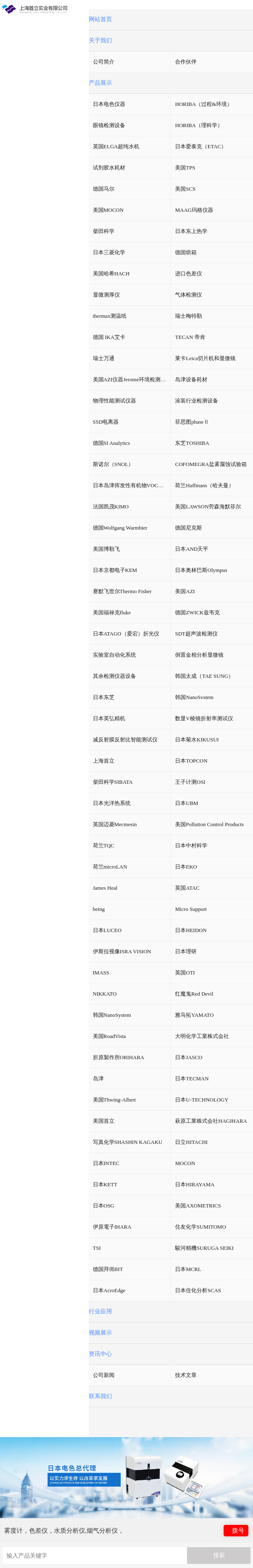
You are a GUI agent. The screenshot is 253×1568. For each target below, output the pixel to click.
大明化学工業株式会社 (202, 1036)
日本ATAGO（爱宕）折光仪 (126, 634)
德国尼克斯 (188, 528)
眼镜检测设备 (109, 125)
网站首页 (100, 19)
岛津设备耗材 (191, 379)
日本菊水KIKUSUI (197, 739)
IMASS (101, 972)
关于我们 (100, 40)
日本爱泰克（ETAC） (200, 146)
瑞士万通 (103, 358)
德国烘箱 (186, 252)
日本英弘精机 (109, 718)
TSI (97, 1248)
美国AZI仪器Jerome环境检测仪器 (132, 379)
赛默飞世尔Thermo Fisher (122, 591)
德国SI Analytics (111, 443)
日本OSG (103, 1205)
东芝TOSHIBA (192, 443)
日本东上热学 (191, 231)
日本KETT (105, 1184)
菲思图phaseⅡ (192, 422)
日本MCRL (188, 1269)
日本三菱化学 (109, 252)
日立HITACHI (191, 1142)
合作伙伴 (186, 62)
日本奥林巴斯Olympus (201, 570)
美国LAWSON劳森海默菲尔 (208, 506)
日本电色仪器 (109, 104)
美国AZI (185, 591)
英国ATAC (187, 888)
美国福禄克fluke (112, 612)
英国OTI (185, 972)
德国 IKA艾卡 (109, 337)
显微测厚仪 (106, 295)
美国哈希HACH (111, 273)
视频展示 (100, 1333)
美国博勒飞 (106, 549)
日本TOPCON (191, 761)
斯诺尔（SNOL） (113, 464)
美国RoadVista (109, 1036)
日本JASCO (188, 1057)
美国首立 (103, 1121)
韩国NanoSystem (112, 1015)
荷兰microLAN (110, 867)
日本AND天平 (191, 549)
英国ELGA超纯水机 (116, 146)
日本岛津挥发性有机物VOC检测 (131, 485)
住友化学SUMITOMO (200, 1227)
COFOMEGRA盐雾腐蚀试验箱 (211, 464)
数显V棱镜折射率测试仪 (204, 718)
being (99, 909)
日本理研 (186, 951)
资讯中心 (100, 1354)
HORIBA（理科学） (199, 125)
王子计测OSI (190, 782)
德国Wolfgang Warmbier (120, 528)
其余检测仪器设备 (114, 676)
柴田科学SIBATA (113, 782)
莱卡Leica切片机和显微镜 (205, 358)
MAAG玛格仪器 (194, 210)
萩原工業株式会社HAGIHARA (211, 1121)
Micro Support (191, 909)
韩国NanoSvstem (194, 697)
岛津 (98, 1078)
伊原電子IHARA (112, 1227)
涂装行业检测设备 (196, 401)
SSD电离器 (106, 422)
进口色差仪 (188, 273)
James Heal (105, 888)
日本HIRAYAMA (194, 1184)
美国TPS (185, 167)
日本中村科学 (191, 845)
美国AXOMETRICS (198, 1205)
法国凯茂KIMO (111, 506)
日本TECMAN (192, 1078)
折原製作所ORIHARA (118, 1057)
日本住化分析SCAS (198, 1290)
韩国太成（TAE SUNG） (204, 676)
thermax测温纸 (110, 316)
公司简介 (103, 62)
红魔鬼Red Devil (194, 994)
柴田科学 (103, 231)
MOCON (185, 1163)
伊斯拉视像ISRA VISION (122, 951)
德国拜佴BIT (108, 1269)
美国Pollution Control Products (209, 824)
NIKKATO (105, 994)
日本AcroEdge (109, 1290)
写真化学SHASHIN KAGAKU (128, 1142)
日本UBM (186, 803)
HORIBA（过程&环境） (203, 104)
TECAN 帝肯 (190, 337)
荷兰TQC (103, 845)
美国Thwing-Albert (114, 1100)
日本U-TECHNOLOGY (202, 1100)
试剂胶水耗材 (109, 167)
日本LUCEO (107, 930)
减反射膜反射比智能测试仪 (125, 739)
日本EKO (186, 867)
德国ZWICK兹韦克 (197, 612)
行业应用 (100, 1311)
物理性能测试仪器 (114, 401)
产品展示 (100, 83)
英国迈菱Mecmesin (115, 824)
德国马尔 (103, 189)
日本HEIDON (191, 930)
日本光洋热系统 (112, 803)
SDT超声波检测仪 (196, 634)
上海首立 (103, 761)
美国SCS (185, 189)
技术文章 (186, 1375)
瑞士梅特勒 (188, 316)
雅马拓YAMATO (194, 1015)
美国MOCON (108, 210)
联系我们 (100, 1396)
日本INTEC (106, 1163)
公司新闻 (103, 1375)
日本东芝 (103, 697)
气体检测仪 (188, 295)
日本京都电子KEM (115, 570)
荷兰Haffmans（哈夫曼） (204, 485)
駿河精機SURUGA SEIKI (204, 1248)
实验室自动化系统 (114, 655)
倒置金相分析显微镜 (199, 655)
